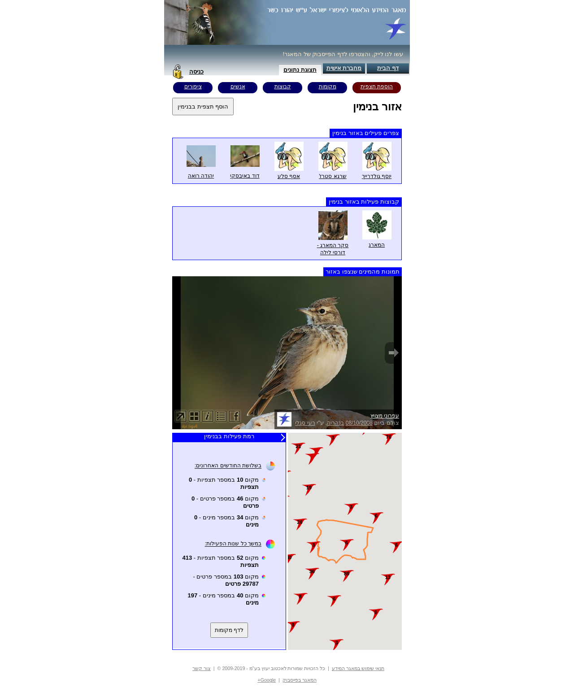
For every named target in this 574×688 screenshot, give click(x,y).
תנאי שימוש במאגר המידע (358, 668)
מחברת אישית (344, 68)
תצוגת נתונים (300, 69)
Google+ (266, 680)
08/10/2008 (359, 423)
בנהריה (335, 423)
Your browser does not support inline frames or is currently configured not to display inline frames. (345, 541)
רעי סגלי (305, 423)
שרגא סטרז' (333, 176)
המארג (377, 245)
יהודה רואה (201, 176)
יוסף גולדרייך (376, 176)
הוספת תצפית (377, 86)
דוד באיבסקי (244, 176)
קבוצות (282, 86)
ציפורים (193, 86)
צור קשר (201, 668)
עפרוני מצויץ (384, 416)
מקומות (327, 86)
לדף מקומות (229, 630)
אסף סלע (289, 176)
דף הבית (388, 68)
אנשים (237, 86)
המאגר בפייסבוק (300, 680)
